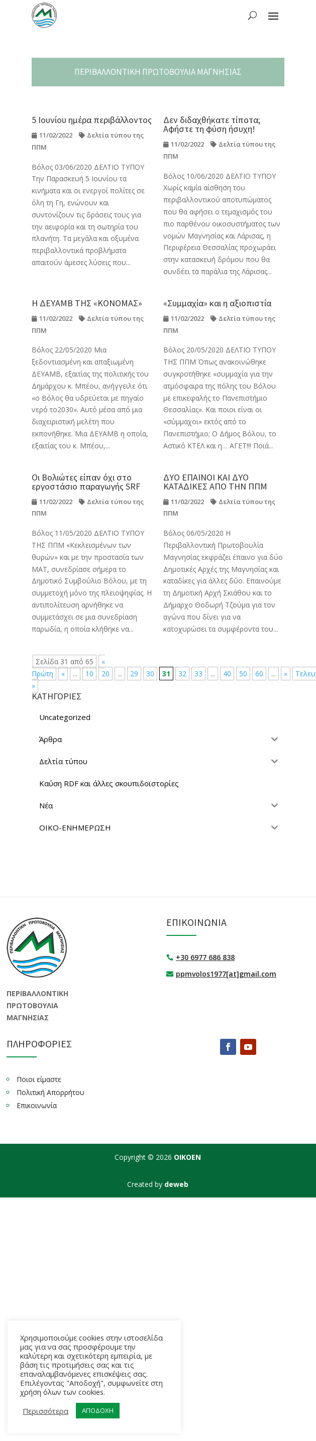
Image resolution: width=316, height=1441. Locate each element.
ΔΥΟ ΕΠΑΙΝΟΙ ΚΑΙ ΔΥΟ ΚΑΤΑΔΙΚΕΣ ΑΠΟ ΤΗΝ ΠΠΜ (215, 481)
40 (227, 673)
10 (89, 673)
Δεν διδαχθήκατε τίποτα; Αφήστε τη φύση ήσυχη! (211, 124)
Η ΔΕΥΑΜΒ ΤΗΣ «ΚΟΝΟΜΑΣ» (87, 303)
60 (259, 673)
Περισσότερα (45, 1410)
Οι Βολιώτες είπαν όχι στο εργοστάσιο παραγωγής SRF (86, 481)
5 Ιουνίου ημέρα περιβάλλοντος (92, 120)
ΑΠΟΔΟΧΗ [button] (98, 1410)
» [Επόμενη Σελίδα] (285, 673)
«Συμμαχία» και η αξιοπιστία (217, 303)
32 (182, 673)
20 (105, 673)
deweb (176, 1184)
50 (243, 673)
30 (150, 673)
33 (198, 673)
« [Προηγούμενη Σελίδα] (63, 673)
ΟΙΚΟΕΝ (187, 1157)
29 (134, 673)
